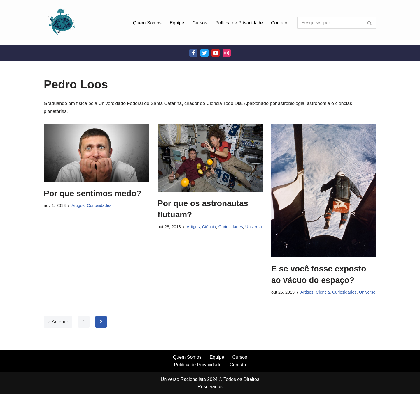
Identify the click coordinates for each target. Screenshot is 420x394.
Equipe (177, 22)
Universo (253, 226)
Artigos (78, 205)
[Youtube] (215, 53)
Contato (279, 22)
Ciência (209, 226)
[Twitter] (204, 53)
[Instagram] (227, 53)
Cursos (199, 22)
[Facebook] (193, 53)
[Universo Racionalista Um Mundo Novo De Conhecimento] (61, 22)
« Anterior (58, 321)
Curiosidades (99, 205)
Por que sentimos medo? (92, 193)
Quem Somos (147, 22)
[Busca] (330, 23)
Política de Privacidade (239, 22)
